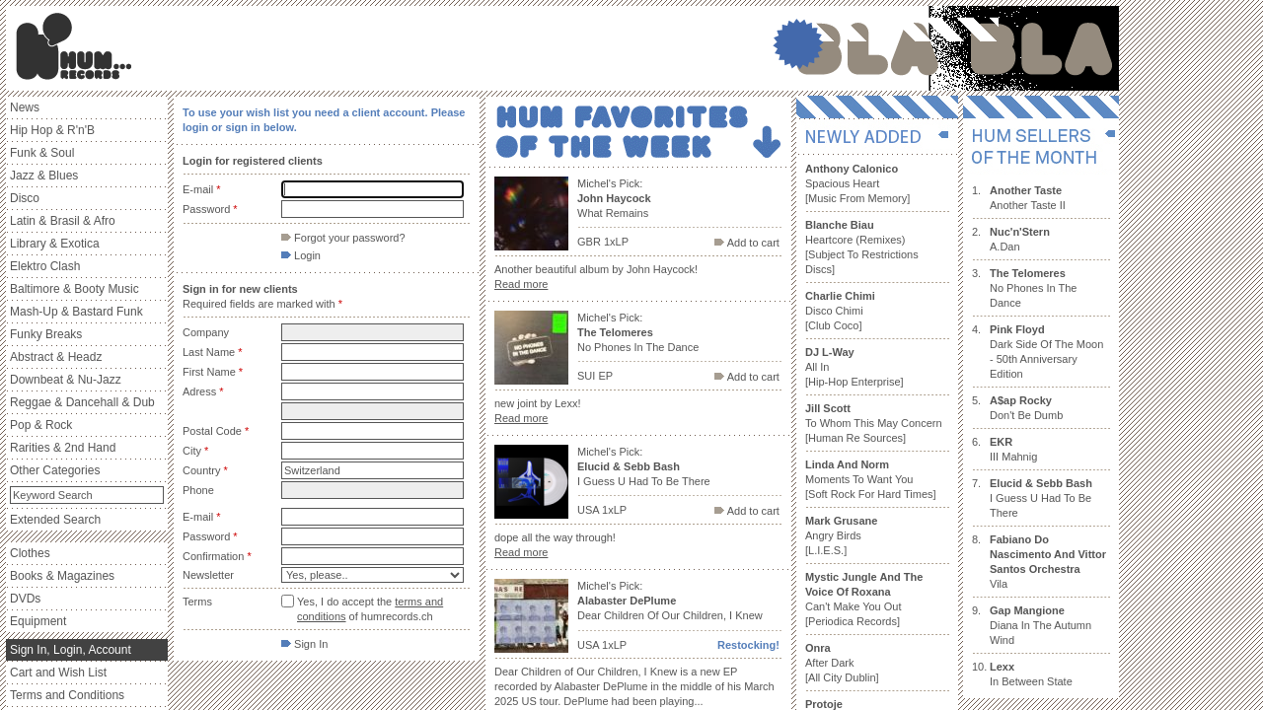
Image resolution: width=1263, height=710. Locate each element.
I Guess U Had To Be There (1041, 498)
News (24, 107)
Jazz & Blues (44, 175)
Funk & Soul (42, 153)
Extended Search (55, 520)
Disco (24, 198)
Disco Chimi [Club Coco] (840, 310)
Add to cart (747, 242)
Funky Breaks (46, 334)
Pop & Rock (41, 425)
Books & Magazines (62, 576)
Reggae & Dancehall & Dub (82, 402)
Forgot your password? (343, 238)
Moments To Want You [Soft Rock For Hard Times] (870, 479)
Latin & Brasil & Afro (62, 221)
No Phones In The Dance (1033, 288)
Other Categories (55, 470)
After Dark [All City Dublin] (842, 662)
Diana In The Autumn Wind (1040, 625)
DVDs (25, 598)
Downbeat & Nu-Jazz (65, 380)
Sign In (304, 644)
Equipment (38, 621)
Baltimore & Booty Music (74, 289)
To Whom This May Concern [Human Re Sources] (873, 423)
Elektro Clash (45, 266)
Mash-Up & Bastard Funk (76, 312)
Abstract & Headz (56, 357)
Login (301, 255)
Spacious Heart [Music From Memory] (857, 183)
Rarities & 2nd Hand (62, 448)
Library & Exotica (55, 243)
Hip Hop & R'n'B (52, 130)
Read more (521, 284)
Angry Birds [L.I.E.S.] (841, 535)
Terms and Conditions (67, 695)
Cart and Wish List (58, 672)
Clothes (30, 553)
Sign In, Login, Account (70, 650)
